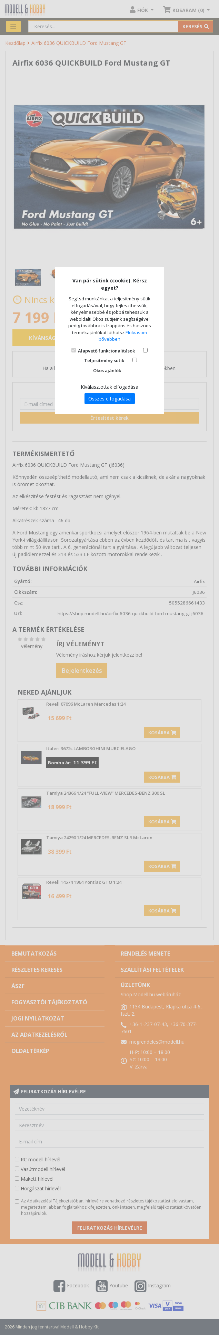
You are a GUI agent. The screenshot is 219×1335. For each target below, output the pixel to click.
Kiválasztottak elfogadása (109, 387)
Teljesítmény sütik (104, 360)
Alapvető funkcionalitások (106, 351)
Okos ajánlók (107, 370)
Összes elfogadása (109, 398)
